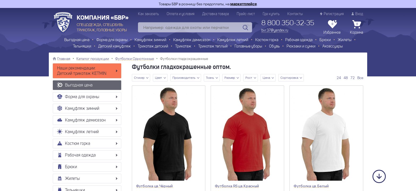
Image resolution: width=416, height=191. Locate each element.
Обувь (274, 47)
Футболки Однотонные (134, 59)
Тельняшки (82, 47)
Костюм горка (266, 40)
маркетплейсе (243, 4)
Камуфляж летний (232, 40)
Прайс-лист (246, 14)
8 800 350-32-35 (287, 23)
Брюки (325, 40)
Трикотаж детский (153, 47)
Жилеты (345, 40)
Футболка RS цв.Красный (237, 186)
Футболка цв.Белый (311, 186)
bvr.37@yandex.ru (274, 30)
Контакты (295, 14)
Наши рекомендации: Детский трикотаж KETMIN (81, 71)
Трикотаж (183, 47)
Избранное (332, 27)
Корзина (356, 27)
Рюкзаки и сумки (301, 47)
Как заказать (148, 14)
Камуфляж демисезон (191, 40)
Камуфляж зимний (150, 40)
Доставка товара (215, 14)
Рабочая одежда (299, 40)
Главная (63, 59)
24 (339, 78)
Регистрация (332, 14)
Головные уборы (248, 47)
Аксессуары (332, 47)
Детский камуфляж (114, 47)
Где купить (271, 14)
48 (346, 78)
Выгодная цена (76, 40)
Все (360, 78)
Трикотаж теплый (213, 47)
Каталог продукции (92, 59)
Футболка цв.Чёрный (154, 186)
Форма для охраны (112, 40)
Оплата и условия (180, 14)
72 (352, 78)
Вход (357, 14)
